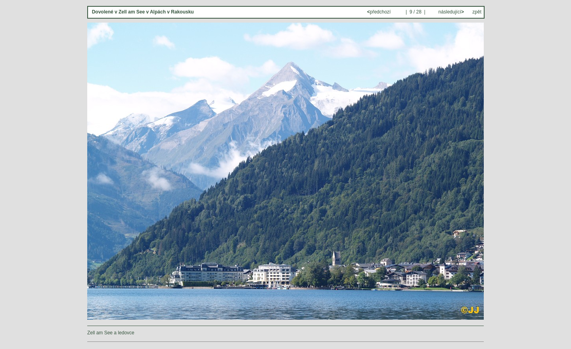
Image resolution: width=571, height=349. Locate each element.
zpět (476, 12)
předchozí (379, 12)
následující (450, 12)
